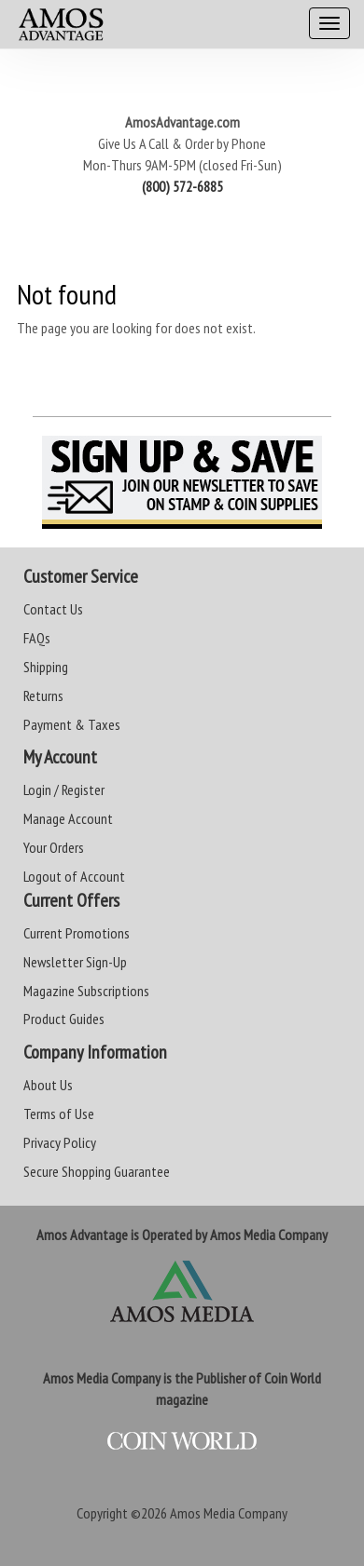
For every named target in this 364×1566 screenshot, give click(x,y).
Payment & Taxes (71, 724)
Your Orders (53, 847)
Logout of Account (74, 876)
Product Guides (64, 1018)
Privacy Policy (59, 1142)
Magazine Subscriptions (86, 990)
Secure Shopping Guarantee (96, 1171)
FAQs (36, 637)
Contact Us (53, 609)
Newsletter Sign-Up (75, 961)
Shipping (45, 666)
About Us (48, 1084)
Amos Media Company (228, 1513)
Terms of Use (58, 1113)
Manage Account (68, 818)
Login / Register (64, 789)
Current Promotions (76, 933)
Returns (43, 695)
